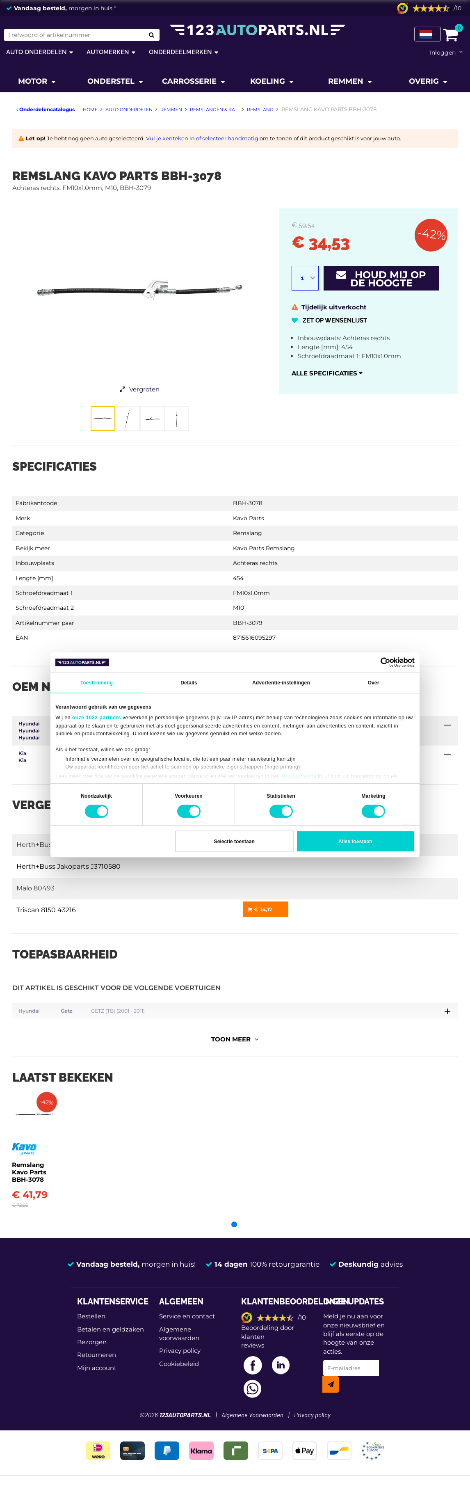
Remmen (346, 81)
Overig (425, 81)
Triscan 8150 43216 (46, 910)
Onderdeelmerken (180, 51)
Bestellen (91, 1330)
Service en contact (187, 1330)
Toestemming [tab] (96, 683)
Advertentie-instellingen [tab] (281, 683)
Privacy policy (180, 1364)
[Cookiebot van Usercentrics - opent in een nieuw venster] (379, 662)
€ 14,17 (259, 909)
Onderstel (112, 81)
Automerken (108, 51)
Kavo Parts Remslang (264, 548)
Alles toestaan (355, 841)
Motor (33, 81)
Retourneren (96, 1369)
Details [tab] (188, 683)
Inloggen (443, 52)
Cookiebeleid (179, 1377)
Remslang (247, 533)
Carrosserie (190, 81)
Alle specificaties (327, 373)
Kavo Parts (248, 518)
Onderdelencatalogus (45, 109)
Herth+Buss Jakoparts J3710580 (68, 866)
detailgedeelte (298, 776)
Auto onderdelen (36, 51)
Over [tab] (373, 683)
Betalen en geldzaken (110, 1343)
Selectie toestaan (234, 841)
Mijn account (96, 1381)
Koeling (268, 81)
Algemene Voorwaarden (252, 1429)
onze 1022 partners (96, 718)
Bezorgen (92, 1355)
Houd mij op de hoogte (381, 279)
